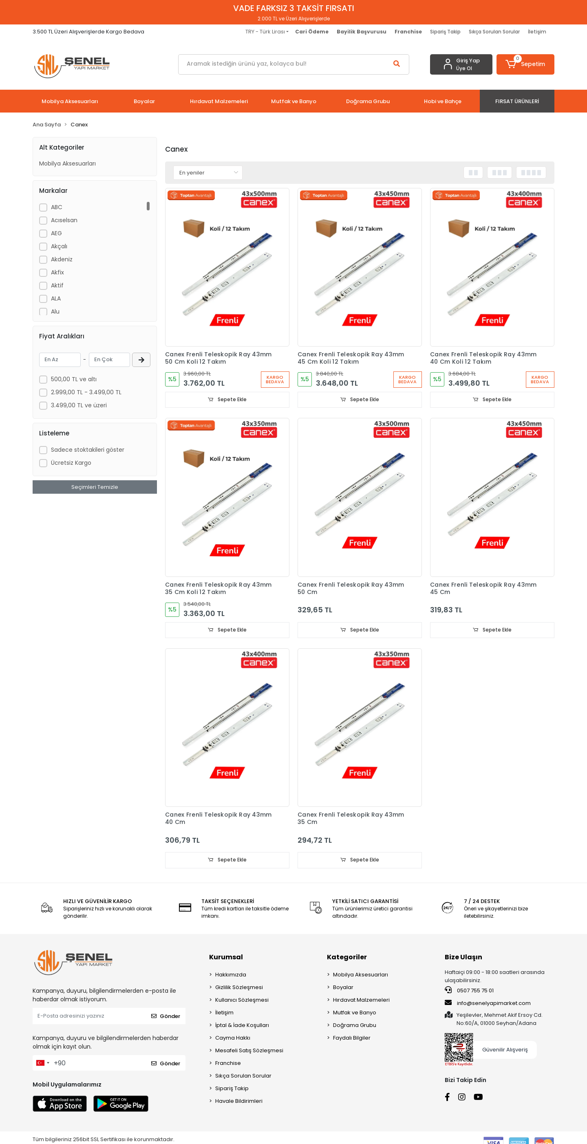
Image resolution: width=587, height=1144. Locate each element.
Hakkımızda (230, 975)
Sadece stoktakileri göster (87, 450)
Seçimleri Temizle (94, 487)
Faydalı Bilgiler (352, 1038)
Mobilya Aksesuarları (67, 163)
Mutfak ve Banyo (354, 1013)
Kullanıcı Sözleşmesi (242, 1001)
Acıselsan (64, 220)
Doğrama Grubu (354, 1026)
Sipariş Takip (445, 31)
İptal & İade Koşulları (242, 1026)
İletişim (537, 31)
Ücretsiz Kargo (71, 463)
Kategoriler (347, 958)
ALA (56, 298)
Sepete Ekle (227, 399)
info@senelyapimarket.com (488, 1003)
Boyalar (343, 988)
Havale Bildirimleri (239, 1102)
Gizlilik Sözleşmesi (239, 988)
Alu (55, 311)
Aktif (57, 285)
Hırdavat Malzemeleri (361, 1001)
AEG (56, 233)
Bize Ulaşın (463, 958)
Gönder (165, 1016)
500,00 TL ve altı (74, 379)
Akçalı (59, 246)
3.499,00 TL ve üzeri (79, 405)
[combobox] (42, 1063)
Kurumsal (226, 958)
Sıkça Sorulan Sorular (494, 31)
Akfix (57, 272)
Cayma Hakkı (232, 1038)
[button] (526, 64)
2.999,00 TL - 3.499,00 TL (86, 392)
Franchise (228, 1064)
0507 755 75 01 (469, 991)
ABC (56, 207)
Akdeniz (62, 259)
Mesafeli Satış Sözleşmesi (249, 1051)
